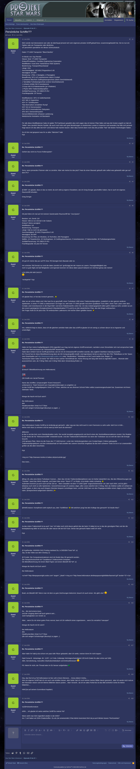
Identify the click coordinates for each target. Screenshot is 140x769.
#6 (132, 252)
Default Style (11, 763)
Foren (9, 20)
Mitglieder (40, 20)
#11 (132, 471)
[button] (23, 20)
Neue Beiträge (10, 24)
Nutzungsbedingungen (100, 763)
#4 (132, 181)
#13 (132, 518)
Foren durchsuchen (22, 24)
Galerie (29, 20)
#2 (132, 143)
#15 (132, 584)
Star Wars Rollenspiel (37, 24)
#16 (132, 603)
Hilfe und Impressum (124, 763)
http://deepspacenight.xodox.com (50, 356)
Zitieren (131, 138)
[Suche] (130, 20)
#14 (132, 542)
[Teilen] (129, 39)
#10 (132, 417)
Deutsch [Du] (22, 763)
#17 (132, 645)
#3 (132, 162)
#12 (132, 499)
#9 (132, 339)
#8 (132, 319)
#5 (132, 205)
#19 (132, 698)
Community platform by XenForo (70, 767)
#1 (132, 39)
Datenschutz (112, 763)
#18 (132, 674)
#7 (132, 288)
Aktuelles (18, 20)
